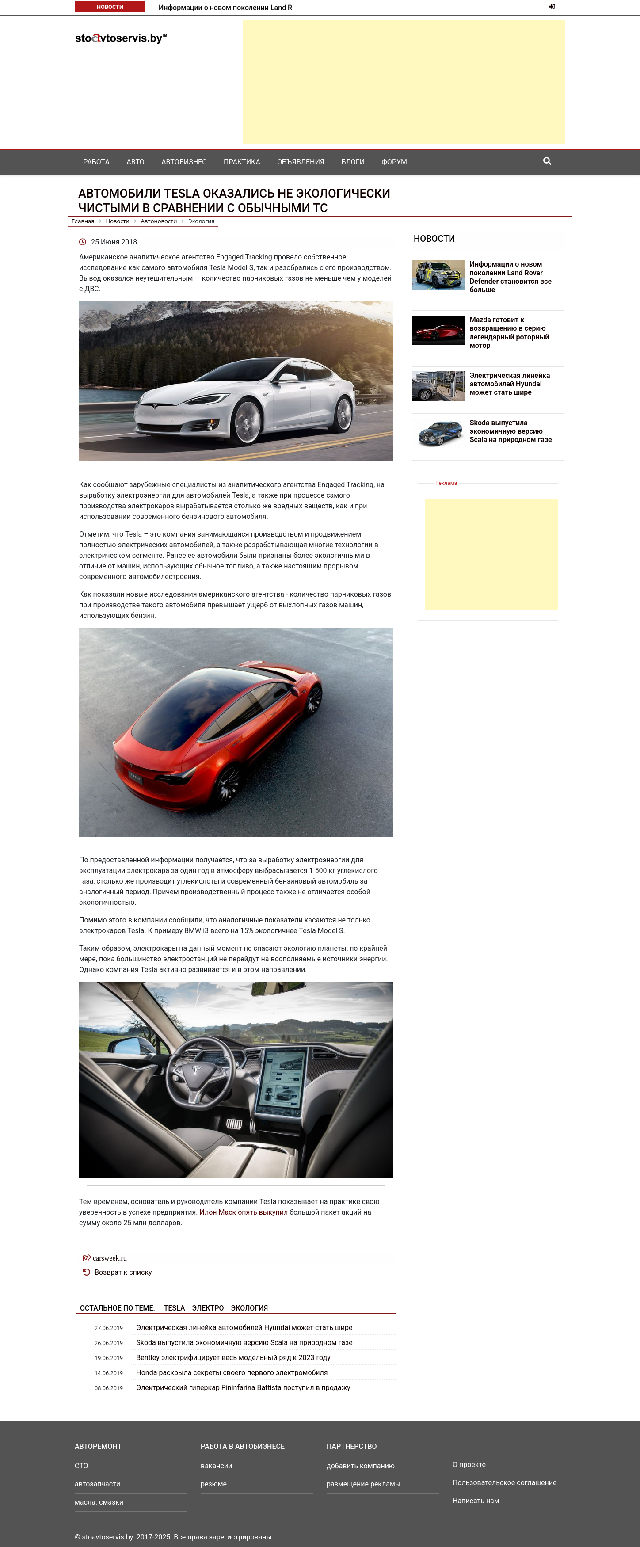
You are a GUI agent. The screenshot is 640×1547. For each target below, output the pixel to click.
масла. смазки (99, 1502)
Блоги (353, 162)
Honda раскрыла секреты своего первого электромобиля (232, 1372)
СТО (81, 1466)
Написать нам (476, 1501)
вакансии (216, 1466)
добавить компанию (361, 1466)
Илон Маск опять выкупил (243, 1212)
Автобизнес (183, 162)
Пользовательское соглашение (505, 1482)
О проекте (469, 1464)
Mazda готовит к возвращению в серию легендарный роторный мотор (509, 333)
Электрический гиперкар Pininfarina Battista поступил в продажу (243, 1387)
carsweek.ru (110, 1257)
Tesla (174, 1308)
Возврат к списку (123, 1272)
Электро (208, 1308)
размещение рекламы (363, 1484)
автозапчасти (97, 1484)
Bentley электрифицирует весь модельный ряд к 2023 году (233, 1357)
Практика (242, 162)
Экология (249, 1308)
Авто (135, 162)
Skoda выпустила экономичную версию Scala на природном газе (244, 1342)
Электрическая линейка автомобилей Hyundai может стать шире (244, 1327)
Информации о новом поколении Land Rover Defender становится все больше (511, 277)
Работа (96, 162)
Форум (394, 162)
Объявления (300, 162)
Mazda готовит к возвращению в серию (225, 8)
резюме (214, 1484)
